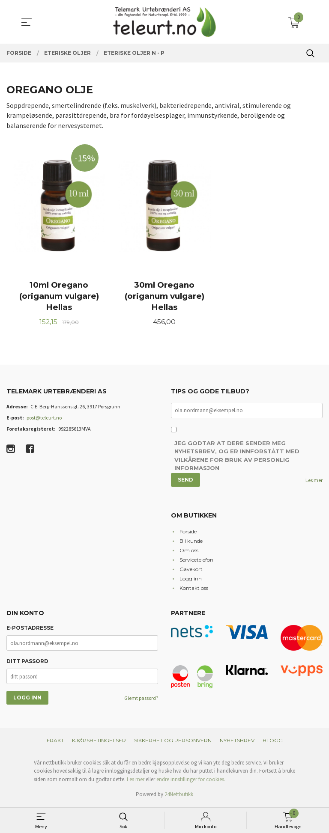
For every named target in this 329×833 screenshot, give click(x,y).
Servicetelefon (196, 561)
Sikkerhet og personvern (173, 742)
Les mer (314, 482)
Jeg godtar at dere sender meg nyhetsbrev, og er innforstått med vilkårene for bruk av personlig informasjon (236, 458)
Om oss (188, 552)
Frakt (55, 742)
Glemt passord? (141, 700)
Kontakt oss (193, 589)
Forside (188, 533)
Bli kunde (191, 542)
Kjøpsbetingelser (99, 742)
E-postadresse (30, 630)
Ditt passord (27, 663)
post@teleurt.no (44, 419)
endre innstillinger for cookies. (190, 781)
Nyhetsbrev (237, 742)
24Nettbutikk (178, 796)
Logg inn (190, 580)
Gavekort (191, 571)
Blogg (273, 742)
